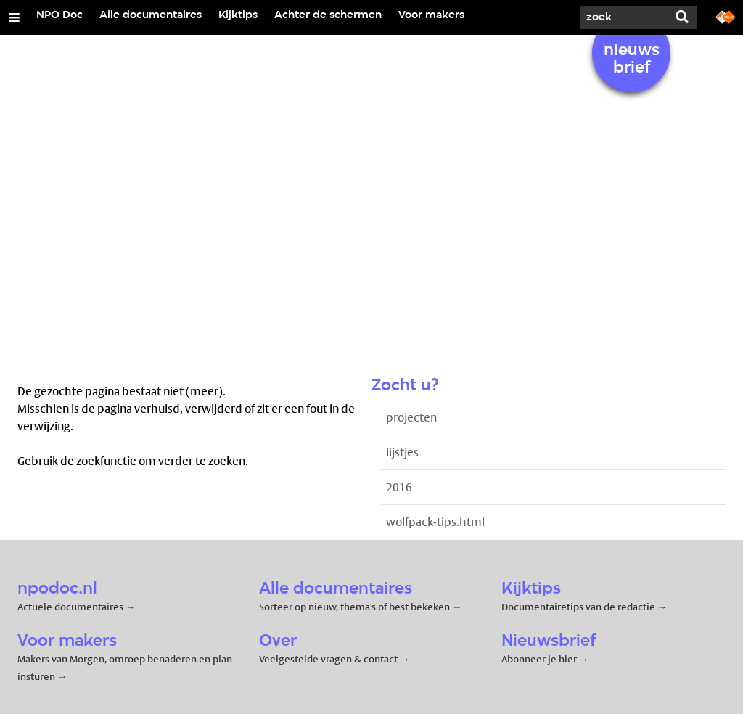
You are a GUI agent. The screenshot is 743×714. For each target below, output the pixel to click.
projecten (411, 417)
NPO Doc (59, 15)
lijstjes (402, 452)
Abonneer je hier (540, 659)
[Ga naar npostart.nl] (725, 15)
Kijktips (238, 15)
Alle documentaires (150, 15)
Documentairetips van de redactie (578, 606)
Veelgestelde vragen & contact (328, 659)
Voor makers (431, 15)
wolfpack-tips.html (435, 522)
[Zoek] (624, 17)
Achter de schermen (328, 15)
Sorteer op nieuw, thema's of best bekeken (354, 606)
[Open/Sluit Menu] (14, 17)
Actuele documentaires (70, 606)
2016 (399, 487)
